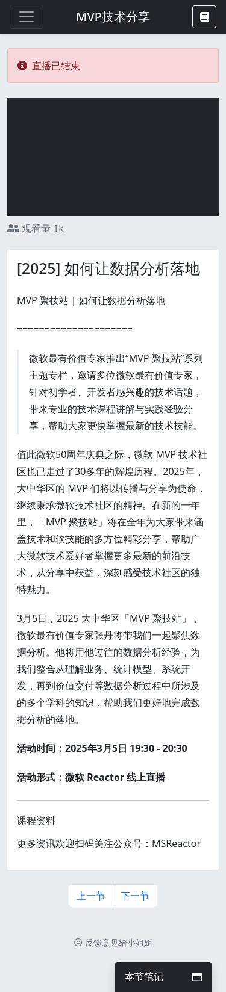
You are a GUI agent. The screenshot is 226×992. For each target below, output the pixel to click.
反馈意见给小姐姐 (113, 942)
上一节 (91, 895)
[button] (204, 16)
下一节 (135, 895)
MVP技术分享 (113, 16)
